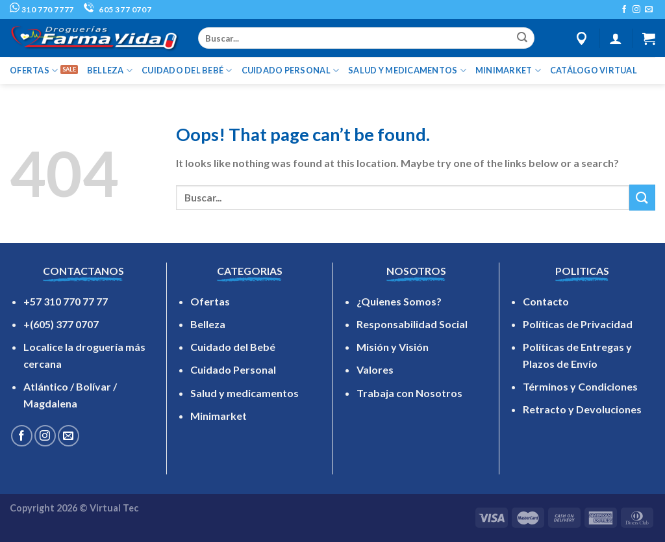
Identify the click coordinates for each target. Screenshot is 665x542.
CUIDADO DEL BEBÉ (187, 70)
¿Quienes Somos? (399, 301)
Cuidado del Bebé (232, 347)
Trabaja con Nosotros (409, 393)
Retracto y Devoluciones (582, 409)
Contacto (546, 301)
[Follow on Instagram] (636, 9)
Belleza (207, 324)
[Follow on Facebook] (624, 9)
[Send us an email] (649, 9)
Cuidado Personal (233, 369)
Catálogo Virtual (593, 70)
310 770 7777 (42, 9)
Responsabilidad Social (412, 324)
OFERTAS (34, 70)
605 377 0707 (117, 9)
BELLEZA (109, 70)
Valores (375, 369)
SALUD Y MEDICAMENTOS (407, 70)
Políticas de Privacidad (578, 324)
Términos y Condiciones (580, 386)
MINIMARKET (508, 70)
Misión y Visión (393, 347)
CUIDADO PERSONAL (291, 70)
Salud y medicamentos (244, 393)
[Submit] (522, 38)
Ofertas (210, 301)
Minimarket (218, 415)
